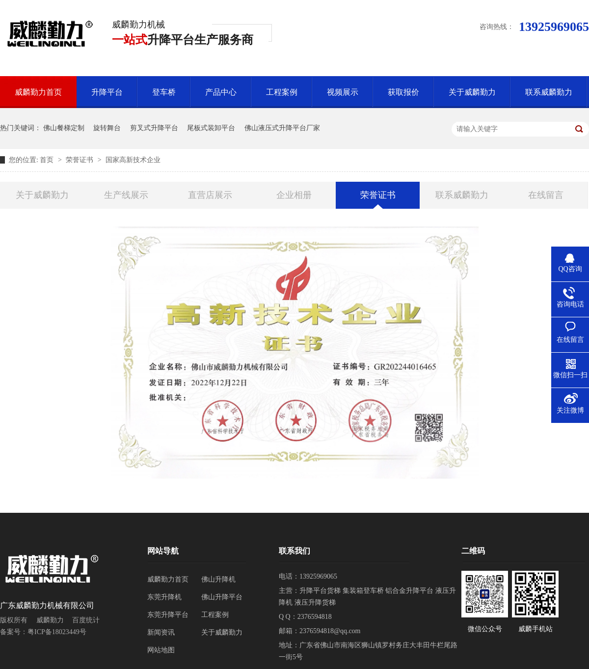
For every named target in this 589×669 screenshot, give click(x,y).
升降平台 (107, 92)
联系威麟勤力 (548, 92)
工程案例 (281, 92)
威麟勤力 (50, 620)
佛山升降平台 (221, 597)
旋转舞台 (107, 128)
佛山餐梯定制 (63, 128)
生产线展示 (126, 195)
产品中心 (221, 92)
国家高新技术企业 (133, 160)
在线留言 (545, 195)
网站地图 (161, 650)
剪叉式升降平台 (154, 128)
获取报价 (403, 92)
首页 (47, 160)
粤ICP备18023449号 (56, 632)
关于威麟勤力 (472, 92)
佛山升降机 (218, 579)
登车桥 (164, 92)
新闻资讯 (161, 632)
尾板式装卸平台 (211, 128)
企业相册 (294, 195)
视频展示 (342, 92)
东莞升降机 (164, 597)
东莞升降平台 (167, 614)
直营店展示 (210, 195)
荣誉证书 (80, 160)
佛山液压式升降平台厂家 (282, 128)
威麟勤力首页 (38, 92)
